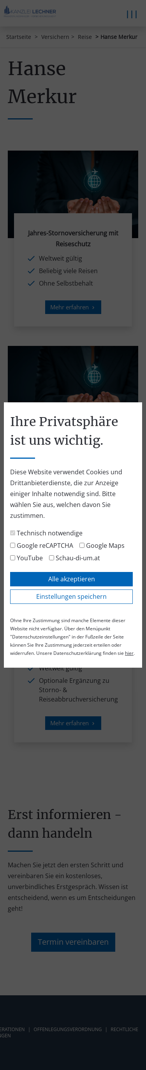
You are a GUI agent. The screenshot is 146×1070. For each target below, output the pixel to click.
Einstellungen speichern (71, 596)
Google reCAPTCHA (41, 545)
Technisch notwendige (46, 533)
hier (129, 653)
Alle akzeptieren (71, 579)
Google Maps (102, 545)
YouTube (26, 558)
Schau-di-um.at (74, 558)
